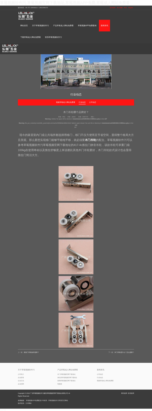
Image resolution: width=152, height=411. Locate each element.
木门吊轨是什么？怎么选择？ (124, 352)
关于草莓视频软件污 (26, 370)
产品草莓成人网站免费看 (67, 370)
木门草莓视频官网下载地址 (66, 374)
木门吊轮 (90, 139)
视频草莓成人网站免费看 (65, 102)
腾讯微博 (124, 393)
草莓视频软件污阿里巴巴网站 (58, 400)
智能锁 (59, 384)
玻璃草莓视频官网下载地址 (66, 381)
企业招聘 (21, 384)
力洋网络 (28, 403)
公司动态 (92, 102)
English (130, 7)
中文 (125, 7)
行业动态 (82, 102)
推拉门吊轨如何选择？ (31, 352)
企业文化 (21, 381)
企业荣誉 (21, 377)
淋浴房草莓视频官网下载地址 (67, 377)
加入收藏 (119, 7)
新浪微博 (131, 393)
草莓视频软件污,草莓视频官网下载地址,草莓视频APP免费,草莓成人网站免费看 (65, 3)
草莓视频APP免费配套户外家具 (36, 400)
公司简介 (21, 374)
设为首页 (112, 7)
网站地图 (3, 410)
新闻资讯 (100, 370)
